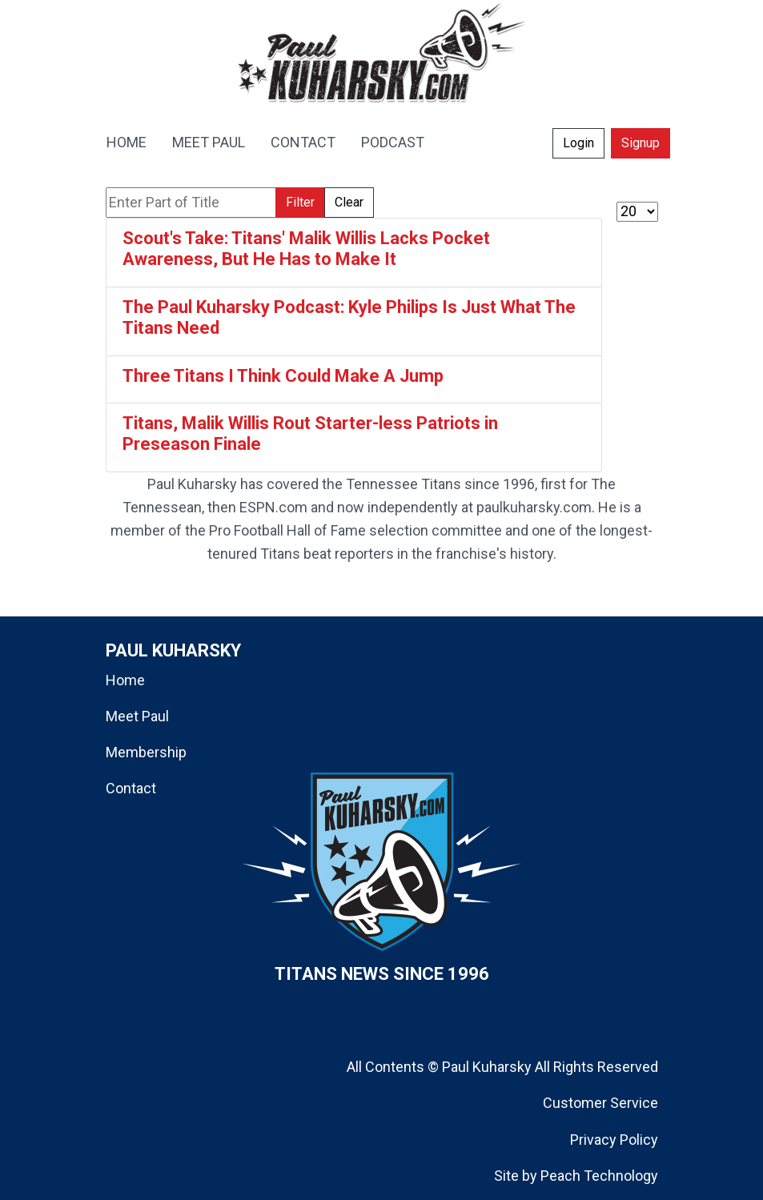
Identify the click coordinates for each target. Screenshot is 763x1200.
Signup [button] (640, 143)
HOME (126, 142)
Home (125, 680)
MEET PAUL (208, 142)
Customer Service (600, 1102)
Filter (300, 202)
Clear (349, 202)
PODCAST (392, 142)
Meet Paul (137, 716)
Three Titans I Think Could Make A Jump (283, 376)
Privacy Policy (614, 1139)
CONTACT (303, 142)
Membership (146, 752)
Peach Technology (599, 1175)
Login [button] (578, 143)
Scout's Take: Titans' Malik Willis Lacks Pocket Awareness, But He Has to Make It (306, 248)
